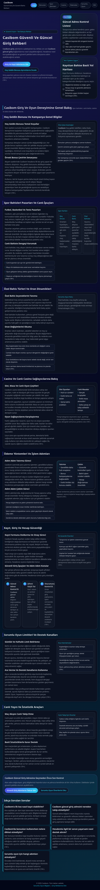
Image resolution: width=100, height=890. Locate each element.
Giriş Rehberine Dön (59, 886)
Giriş (33, 5)
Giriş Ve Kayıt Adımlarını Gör (16, 64)
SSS (94, 5)
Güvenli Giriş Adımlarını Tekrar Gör (21, 790)
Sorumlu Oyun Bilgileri (41, 886)
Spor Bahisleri (53, 5)
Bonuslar (42, 5)
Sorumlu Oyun (84, 5)
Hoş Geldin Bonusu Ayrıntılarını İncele (21, 70)
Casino (63, 5)
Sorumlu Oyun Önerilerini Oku (53, 790)
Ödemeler (73, 5)
